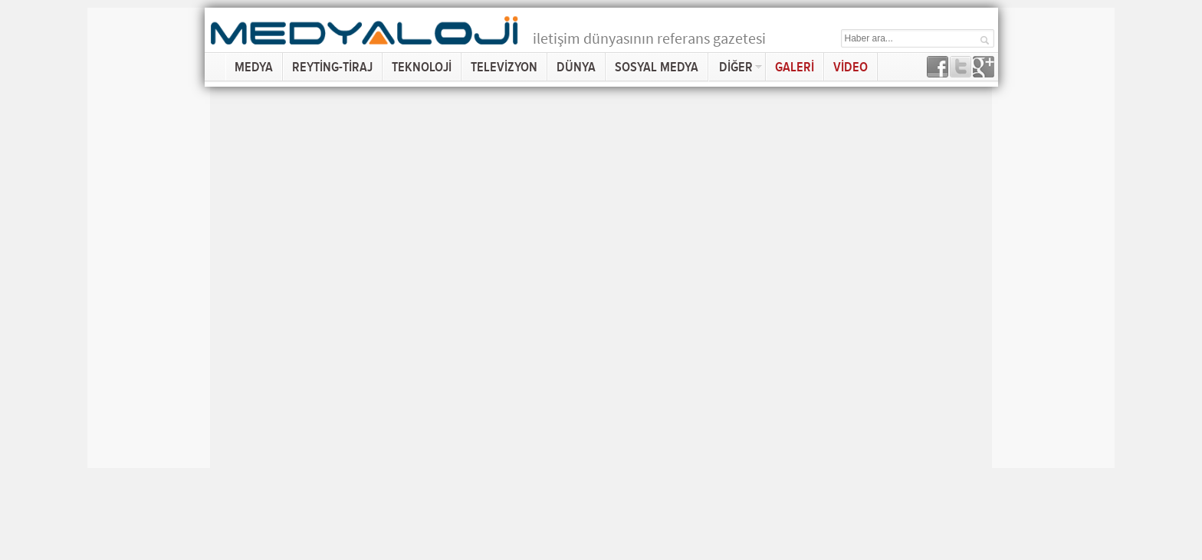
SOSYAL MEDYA (656, 67)
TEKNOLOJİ (422, 67)
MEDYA (254, 67)
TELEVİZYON (504, 67)
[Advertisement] (148, 238)
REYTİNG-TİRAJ (332, 67)
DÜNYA (576, 67)
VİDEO (850, 67)
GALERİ (794, 67)
